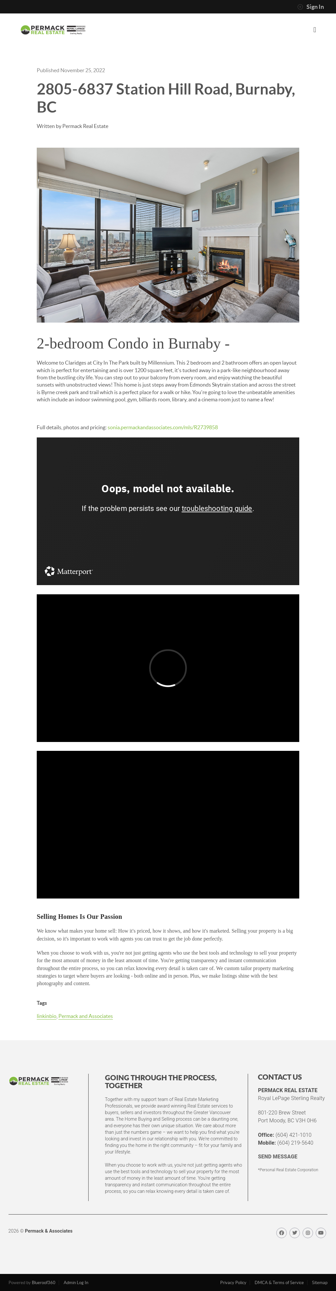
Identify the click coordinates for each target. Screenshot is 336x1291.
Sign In (310, 7)
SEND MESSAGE (277, 1156)
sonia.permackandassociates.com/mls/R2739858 (163, 427)
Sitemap (319, 1282)
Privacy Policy (233, 1282)
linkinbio (46, 1016)
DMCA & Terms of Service (279, 1282)
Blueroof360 (43, 1282)
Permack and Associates (85, 1016)
